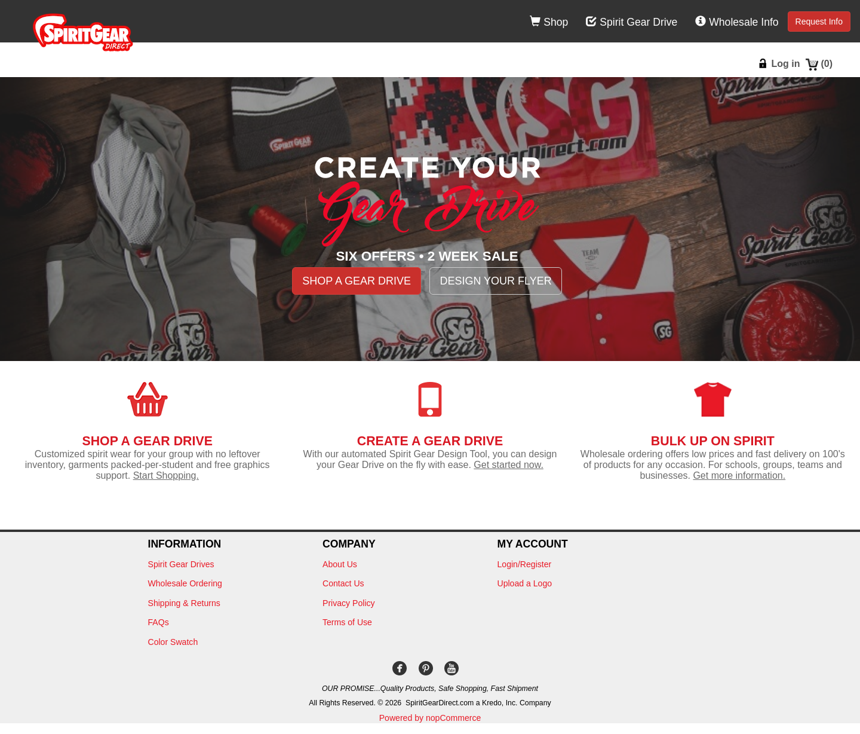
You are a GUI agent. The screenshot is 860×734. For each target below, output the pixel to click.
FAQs (158, 622)
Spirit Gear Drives (181, 564)
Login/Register (524, 564)
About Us (339, 564)
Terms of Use (347, 622)
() (827, 64)
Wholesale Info (736, 22)
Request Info (819, 21)
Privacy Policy (348, 603)
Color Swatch (173, 642)
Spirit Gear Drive (631, 22)
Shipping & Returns (184, 603)
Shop (549, 22)
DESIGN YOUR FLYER (495, 281)
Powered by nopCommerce (430, 718)
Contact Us (343, 583)
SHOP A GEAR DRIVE (356, 281)
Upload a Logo (524, 583)
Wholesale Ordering (185, 583)
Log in (785, 64)
